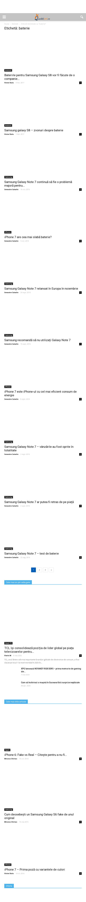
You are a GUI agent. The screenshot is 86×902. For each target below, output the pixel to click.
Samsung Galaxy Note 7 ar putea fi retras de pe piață (39, 502)
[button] (82, 17)
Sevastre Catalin (11, 189)
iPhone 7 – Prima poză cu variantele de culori (34, 869)
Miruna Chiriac (10, 759)
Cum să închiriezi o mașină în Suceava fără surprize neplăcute (50, 682)
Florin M (7, 655)
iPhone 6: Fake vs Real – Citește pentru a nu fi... (35, 755)
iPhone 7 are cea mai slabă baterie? (28, 237)
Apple (7, 750)
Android (8, 70)
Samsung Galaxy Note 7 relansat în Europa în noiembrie (41, 288)
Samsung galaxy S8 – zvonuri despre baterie (33, 130)
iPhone (8, 232)
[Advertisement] (43, 8)
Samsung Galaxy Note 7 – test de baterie (31, 553)
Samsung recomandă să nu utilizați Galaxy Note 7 (37, 340)
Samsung (8, 177)
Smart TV (8, 643)
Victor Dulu (9, 83)
